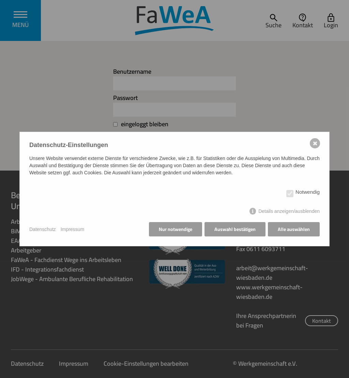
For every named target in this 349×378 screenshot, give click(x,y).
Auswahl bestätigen (235, 229)
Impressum (72, 229)
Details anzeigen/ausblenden (289, 211)
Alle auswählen (294, 229)
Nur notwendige (175, 229)
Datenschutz (42, 229)
